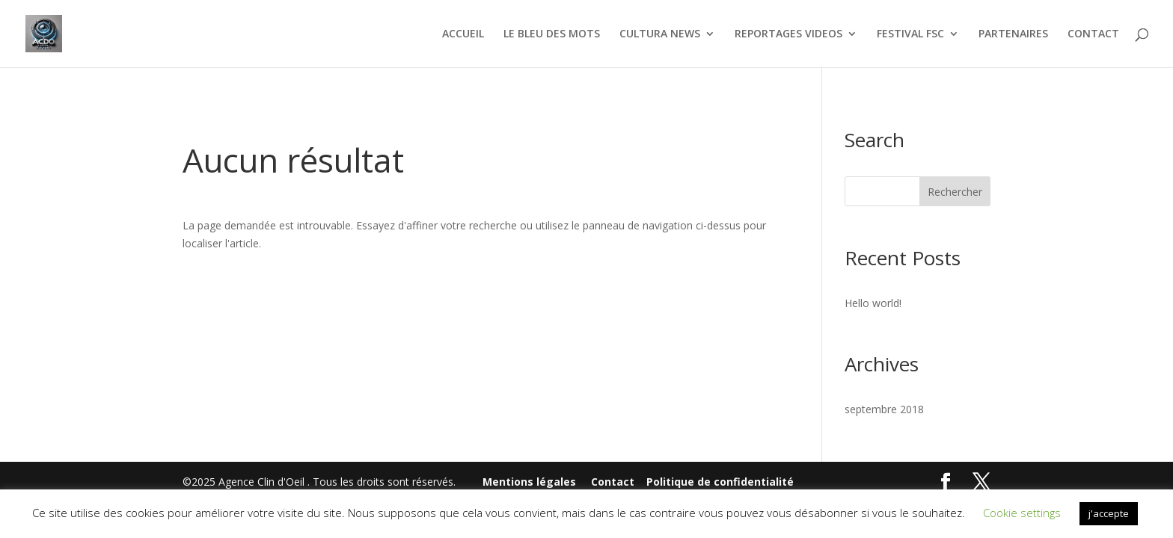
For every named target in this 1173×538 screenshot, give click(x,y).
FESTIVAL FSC (910, 34)
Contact (612, 481)
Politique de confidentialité (720, 481)
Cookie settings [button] (1022, 512)
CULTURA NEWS (659, 34)
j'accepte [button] (1108, 513)
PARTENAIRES (1013, 34)
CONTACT (1093, 34)
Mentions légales (529, 481)
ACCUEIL (463, 34)
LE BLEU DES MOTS (551, 34)
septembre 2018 (884, 409)
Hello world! (873, 303)
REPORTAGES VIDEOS (788, 34)
